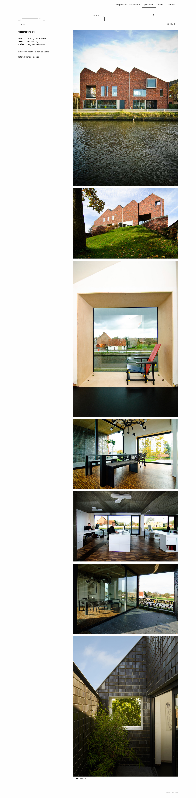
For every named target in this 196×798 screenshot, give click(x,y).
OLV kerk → (172, 24)
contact (171, 5)
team (160, 5)
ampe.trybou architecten (128, 5)
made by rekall (172, 792)
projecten (149, 5)
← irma (21, 24)
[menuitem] (128, 5)
